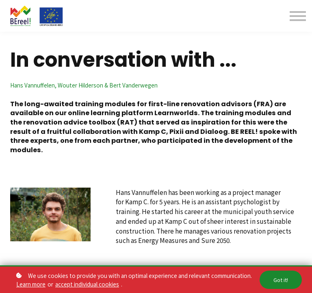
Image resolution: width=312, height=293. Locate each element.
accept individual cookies (87, 284)
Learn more (31, 284)
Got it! (280, 280)
